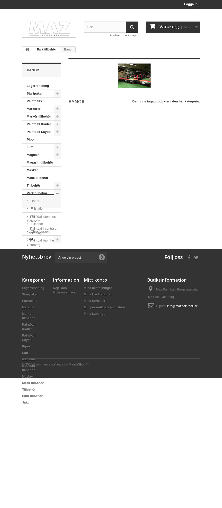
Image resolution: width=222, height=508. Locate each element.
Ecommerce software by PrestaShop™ (61, 494)
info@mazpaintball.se (182, 380)
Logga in (191, 4)
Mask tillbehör (37, 178)
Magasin (33, 155)
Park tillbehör (37, 193)
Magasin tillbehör (40, 162)
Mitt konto (95, 354)
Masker (32, 170)
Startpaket (35, 93)
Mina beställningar (98, 362)
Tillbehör (33, 185)
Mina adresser (94, 375)
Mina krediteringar (98, 369)
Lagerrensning (38, 86)
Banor (34, 201)
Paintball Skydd (39, 132)
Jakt (30, 239)
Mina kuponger (95, 388)
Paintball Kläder (39, 124)
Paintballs (34, 101)
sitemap (130, 35)
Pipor (31, 139)
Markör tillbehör (39, 116)
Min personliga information (104, 382)
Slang (34, 216)
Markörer (34, 109)
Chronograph (40, 231)
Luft (30, 147)
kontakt (115, 35)
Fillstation (37, 208)
